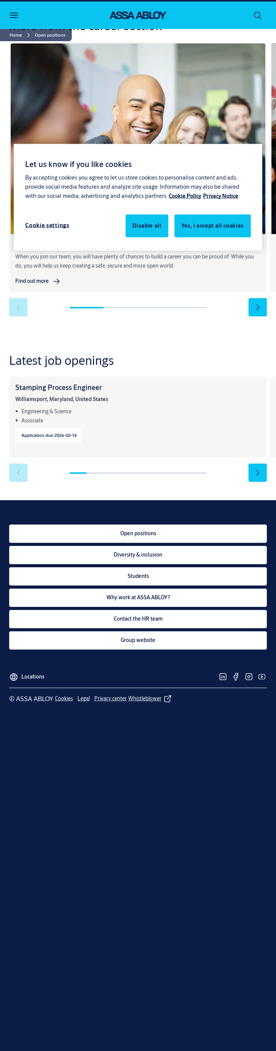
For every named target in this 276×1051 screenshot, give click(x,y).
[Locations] (26, 675)
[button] (50, 35)
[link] (21, 35)
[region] (138, 197)
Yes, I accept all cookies (212, 225)
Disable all (146, 225)
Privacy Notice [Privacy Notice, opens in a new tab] (220, 196)
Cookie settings (47, 225)
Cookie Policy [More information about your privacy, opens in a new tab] (185, 196)
